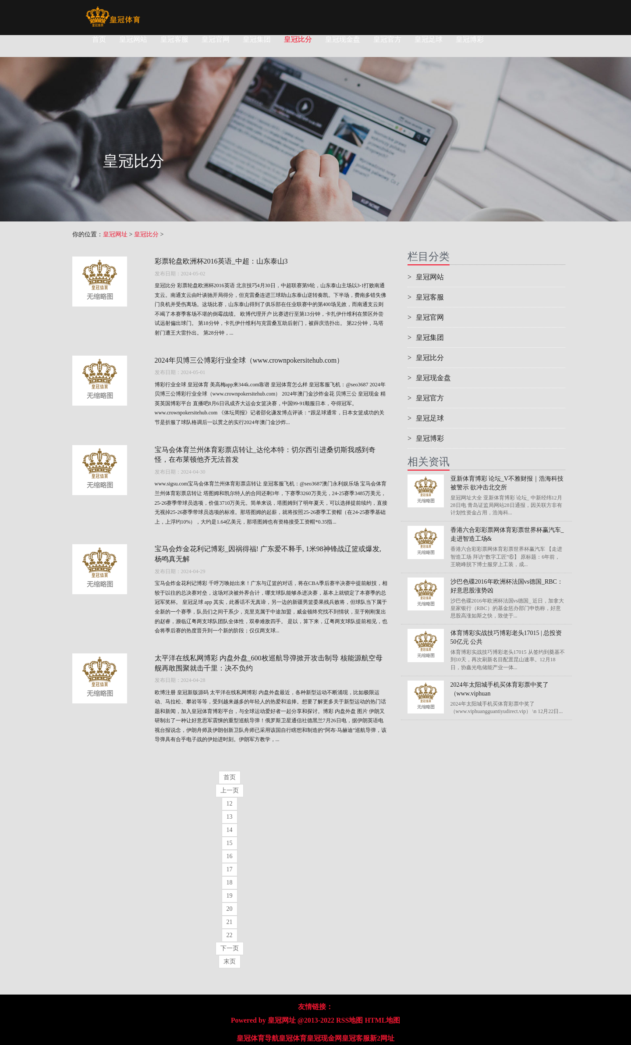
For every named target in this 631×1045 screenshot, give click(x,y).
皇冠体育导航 (258, 1038)
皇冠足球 (429, 39)
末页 (229, 961)
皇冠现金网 (324, 1038)
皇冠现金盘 (342, 39)
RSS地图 (349, 1020)
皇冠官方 (387, 39)
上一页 (229, 790)
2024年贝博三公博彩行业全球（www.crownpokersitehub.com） (249, 360)
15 (230, 843)
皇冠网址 (115, 234)
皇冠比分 (298, 39)
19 (230, 895)
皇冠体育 (293, 1038)
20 (230, 909)
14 (230, 830)
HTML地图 (382, 1020)
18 (230, 882)
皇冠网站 (133, 39)
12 (230, 803)
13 (230, 816)
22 (230, 935)
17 (230, 869)
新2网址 (382, 1038)
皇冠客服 (174, 39)
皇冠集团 (257, 39)
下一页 (229, 948)
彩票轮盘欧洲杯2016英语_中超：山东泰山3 (221, 261)
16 (230, 856)
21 (230, 922)
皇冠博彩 (470, 39)
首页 (99, 39)
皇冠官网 (216, 39)
